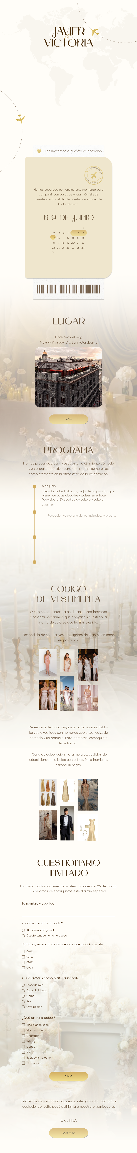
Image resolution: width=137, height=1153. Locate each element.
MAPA (69, 419)
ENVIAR (68, 1076)
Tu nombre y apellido (38, 903)
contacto (68, 1132)
